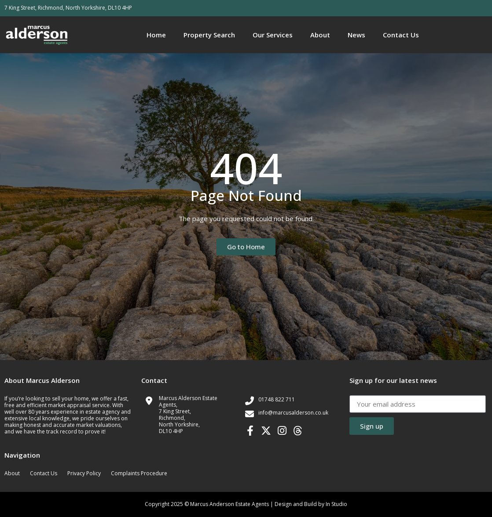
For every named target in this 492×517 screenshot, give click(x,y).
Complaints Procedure (139, 473)
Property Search (209, 34)
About (320, 34)
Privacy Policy (84, 473)
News (356, 34)
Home (156, 34)
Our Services (273, 34)
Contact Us (401, 34)
